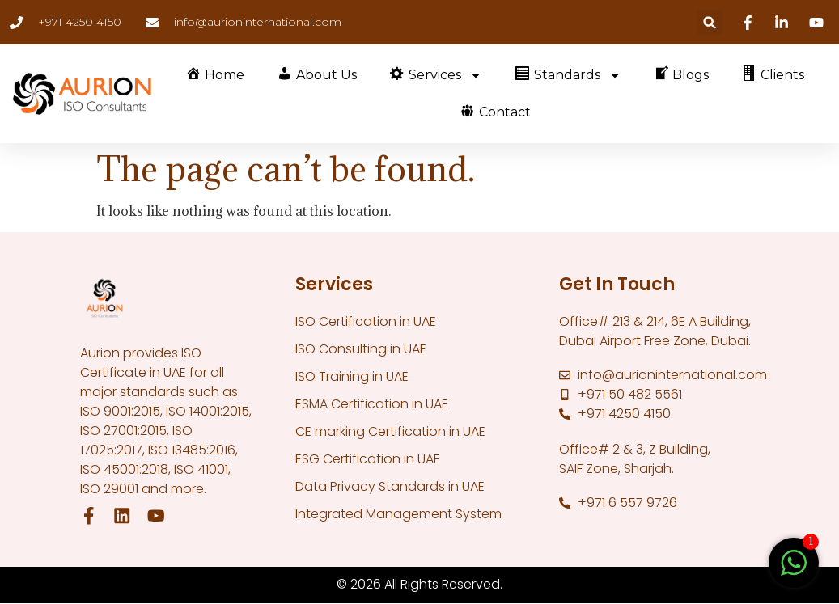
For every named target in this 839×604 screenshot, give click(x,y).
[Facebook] (750, 22)
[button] (709, 22)
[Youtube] (818, 22)
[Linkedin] (784, 22)
